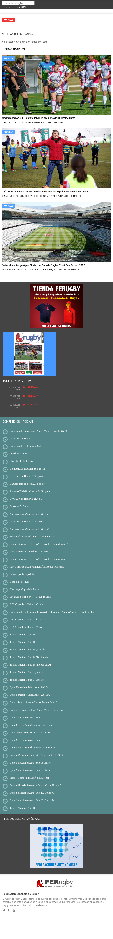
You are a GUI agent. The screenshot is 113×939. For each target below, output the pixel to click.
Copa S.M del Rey (19, 581)
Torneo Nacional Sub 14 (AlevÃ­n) (28, 649)
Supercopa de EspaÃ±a (22, 574)
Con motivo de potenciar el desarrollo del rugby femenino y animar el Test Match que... (43, 196)
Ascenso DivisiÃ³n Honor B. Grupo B (30, 513)
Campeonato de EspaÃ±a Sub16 (27, 446)
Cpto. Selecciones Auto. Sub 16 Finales (30, 770)
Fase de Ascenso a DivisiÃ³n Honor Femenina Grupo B (39, 559)
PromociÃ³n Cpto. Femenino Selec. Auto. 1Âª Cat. (36, 755)
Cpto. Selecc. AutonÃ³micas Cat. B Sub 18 (32, 725)
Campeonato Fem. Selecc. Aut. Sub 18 (30, 732)
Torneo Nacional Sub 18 (22, 634)
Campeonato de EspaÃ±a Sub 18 (27, 483)
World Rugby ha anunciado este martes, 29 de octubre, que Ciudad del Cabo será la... (41, 270)
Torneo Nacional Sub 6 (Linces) (27, 679)
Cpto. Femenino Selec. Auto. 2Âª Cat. (30, 694)
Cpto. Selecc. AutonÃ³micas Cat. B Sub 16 (32, 747)
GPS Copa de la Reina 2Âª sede (26, 619)
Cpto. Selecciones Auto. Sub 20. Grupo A (32, 792)
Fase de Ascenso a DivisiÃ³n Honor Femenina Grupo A (39, 544)
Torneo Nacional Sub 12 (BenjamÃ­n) (29, 657)
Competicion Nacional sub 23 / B (27, 468)
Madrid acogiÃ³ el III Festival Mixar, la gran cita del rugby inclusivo (38, 118)
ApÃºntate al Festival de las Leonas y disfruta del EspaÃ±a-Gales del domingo (45, 191)
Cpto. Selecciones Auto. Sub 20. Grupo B (32, 800)
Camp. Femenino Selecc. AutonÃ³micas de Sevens (36, 709)
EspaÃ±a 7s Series (19, 453)
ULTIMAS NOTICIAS (13, 49)
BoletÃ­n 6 (33, 405)
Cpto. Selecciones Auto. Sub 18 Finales (30, 762)
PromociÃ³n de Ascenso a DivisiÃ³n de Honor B (35, 785)
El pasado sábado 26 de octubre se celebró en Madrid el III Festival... (33, 122)
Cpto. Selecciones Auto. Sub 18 (26, 717)
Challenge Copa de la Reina (24, 589)
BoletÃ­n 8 (33, 387)
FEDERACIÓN (18, 7)
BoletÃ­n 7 (33, 396)
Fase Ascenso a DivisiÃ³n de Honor (29, 551)
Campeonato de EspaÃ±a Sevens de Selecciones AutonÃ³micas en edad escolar (52, 611)
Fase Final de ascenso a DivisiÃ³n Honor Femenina (37, 566)
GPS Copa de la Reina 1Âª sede (26, 604)
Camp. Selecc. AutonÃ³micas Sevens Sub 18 (33, 702)
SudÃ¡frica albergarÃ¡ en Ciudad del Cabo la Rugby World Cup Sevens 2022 (43, 265)
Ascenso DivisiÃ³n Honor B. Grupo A (30, 491)
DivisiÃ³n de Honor (20, 438)
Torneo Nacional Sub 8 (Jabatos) (27, 672)
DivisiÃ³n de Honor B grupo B (26, 498)
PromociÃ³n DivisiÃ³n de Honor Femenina (33, 536)
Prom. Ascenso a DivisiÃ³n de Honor (29, 777)
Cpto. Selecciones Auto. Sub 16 (26, 740)
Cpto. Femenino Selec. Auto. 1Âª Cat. (30, 687)
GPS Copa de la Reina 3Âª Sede (27, 627)
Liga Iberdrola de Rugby (23, 461)
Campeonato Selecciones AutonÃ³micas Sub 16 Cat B (38, 431)
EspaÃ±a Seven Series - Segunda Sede (30, 596)
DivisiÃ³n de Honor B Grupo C (26, 521)
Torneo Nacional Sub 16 (22, 642)
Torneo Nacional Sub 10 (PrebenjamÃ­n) (31, 664)
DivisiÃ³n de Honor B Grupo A (26, 476)
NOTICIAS (8, 58)
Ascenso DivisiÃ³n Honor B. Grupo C (30, 529)
